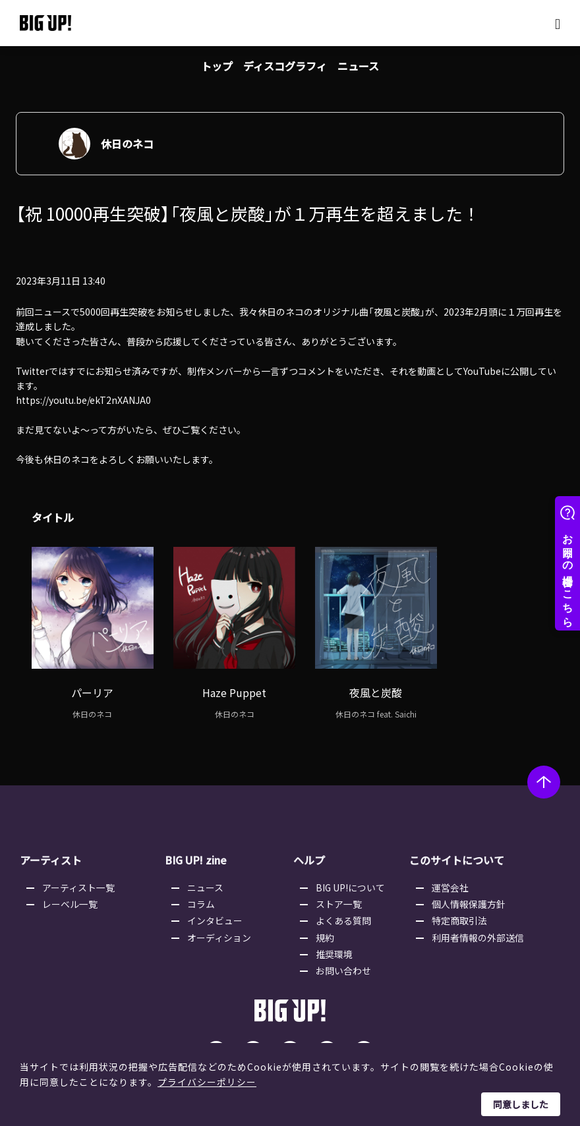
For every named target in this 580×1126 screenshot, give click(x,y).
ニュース (358, 66)
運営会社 (450, 879)
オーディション (220, 929)
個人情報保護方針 (469, 896)
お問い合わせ (344, 963)
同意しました (520, 1104)
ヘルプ (309, 852)
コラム (202, 896)
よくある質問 (344, 913)
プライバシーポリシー (207, 1081)
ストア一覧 (340, 896)
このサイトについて (455, 852)
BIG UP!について (352, 879)
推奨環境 (335, 946)
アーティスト (51, 852)
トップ (217, 66)
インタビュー (216, 913)
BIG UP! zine (196, 852)
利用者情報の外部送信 (478, 929)
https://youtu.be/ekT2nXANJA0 (83, 401)
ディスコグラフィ (285, 66)
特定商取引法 (459, 913)
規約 (326, 929)
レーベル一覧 (71, 896)
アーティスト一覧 (80, 879)
